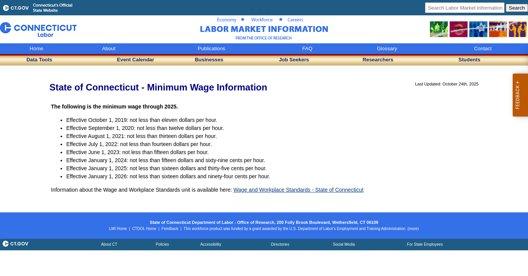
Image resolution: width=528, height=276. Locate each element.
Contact (483, 48)
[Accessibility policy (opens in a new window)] (210, 244)
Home (36, 48)
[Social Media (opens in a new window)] (344, 244)
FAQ (307, 48)
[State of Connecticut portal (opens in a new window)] (15, 247)
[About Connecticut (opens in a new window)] (109, 244)
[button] (39, 60)
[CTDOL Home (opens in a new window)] (144, 229)
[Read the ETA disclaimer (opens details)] (413, 229)
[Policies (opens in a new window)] (162, 244)
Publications (211, 48)
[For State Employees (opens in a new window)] (425, 244)
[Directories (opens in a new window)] (280, 244)
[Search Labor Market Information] (465, 7)
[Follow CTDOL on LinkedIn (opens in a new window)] (269, 8)
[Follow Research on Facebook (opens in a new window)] (251, 8)
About (108, 48)
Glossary (387, 48)
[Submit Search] (517, 8)
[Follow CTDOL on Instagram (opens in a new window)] (260, 8)
